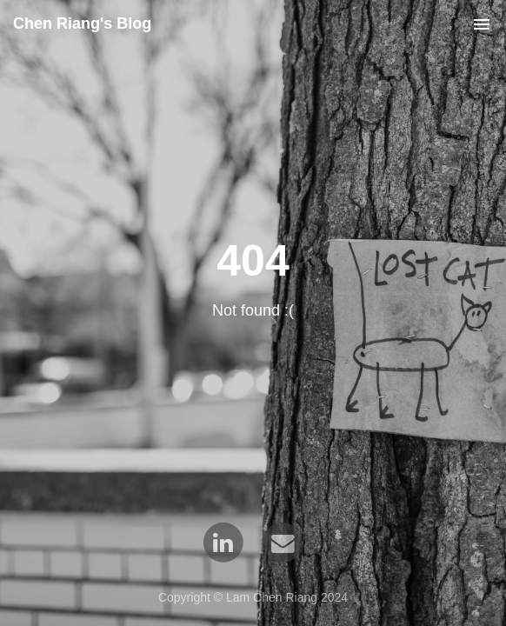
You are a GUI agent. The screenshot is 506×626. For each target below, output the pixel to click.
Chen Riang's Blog (82, 23)
